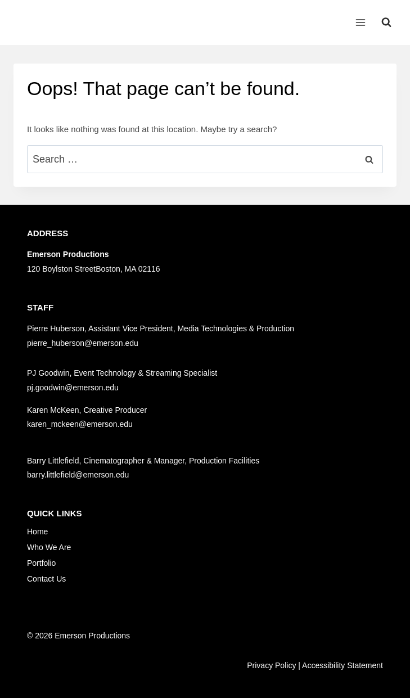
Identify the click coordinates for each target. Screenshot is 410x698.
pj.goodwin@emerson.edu (73, 387)
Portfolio (41, 563)
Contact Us (46, 578)
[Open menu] (360, 22)
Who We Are (49, 547)
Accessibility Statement (342, 665)
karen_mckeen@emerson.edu (80, 424)
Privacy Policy (271, 665)
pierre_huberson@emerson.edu (82, 343)
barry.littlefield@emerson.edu (78, 474)
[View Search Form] (386, 22)
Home (37, 531)
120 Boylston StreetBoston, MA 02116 (93, 268)
